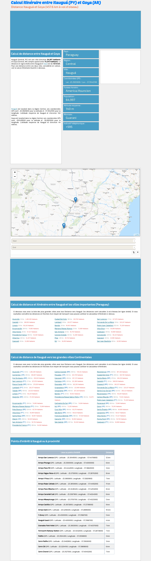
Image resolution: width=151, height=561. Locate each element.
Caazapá (100, 338)
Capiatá (15, 322)
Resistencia (101, 372)
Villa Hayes (16, 332)
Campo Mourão (103, 397)
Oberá (14, 419)
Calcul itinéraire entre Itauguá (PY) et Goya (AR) (56, 2)
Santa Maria (101, 378)
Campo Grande (60, 372)
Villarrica (15, 338)
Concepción (101, 335)
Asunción (16, 319)
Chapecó (100, 384)
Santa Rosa (16, 416)
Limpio (15, 326)
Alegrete (15, 397)
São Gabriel (59, 422)
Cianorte (58, 419)
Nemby (57, 326)
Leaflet (136, 235)
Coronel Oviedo (60, 335)
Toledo (15, 391)
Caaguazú (101, 332)
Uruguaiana (59, 388)
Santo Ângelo (102, 410)
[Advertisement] (75, 30)
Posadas (58, 375)
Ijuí (56, 406)
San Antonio (59, 332)
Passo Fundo (17, 384)
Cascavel (58, 378)
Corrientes (16, 375)
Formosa (58, 381)
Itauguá (14, 109)
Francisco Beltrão (61, 416)
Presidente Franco (19, 335)
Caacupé (15, 341)
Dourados (58, 384)
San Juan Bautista (104, 341)
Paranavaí (101, 403)
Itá (56, 341)
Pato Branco (17, 410)
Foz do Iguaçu (17, 378)
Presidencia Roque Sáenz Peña (67, 397)
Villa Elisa (101, 329)
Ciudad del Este (61, 319)
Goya (45, 64)
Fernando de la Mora (105, 322)
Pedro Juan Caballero (105, 326)
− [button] (15, 177)
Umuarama (59, 391)
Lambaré (58, 322)
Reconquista (102, 394)
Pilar (56, 338)
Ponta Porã (101, 419)
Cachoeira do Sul (61, 403)
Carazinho (101, 413)
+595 (69, 126)
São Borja (58, 413)
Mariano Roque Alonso (63, 329)
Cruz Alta (58, 410)
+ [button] (15, 173)
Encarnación (17, 329)
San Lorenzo (102, 319)
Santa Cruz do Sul (104, 391)
